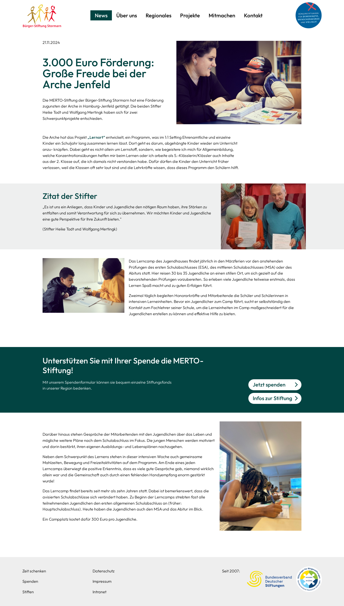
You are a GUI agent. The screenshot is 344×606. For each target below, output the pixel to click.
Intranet (99, 591)
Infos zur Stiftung (272, 398)
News (101, 15)
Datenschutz (104, 571)
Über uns (126, 15)
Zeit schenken (34, 571)
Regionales (158, 15)
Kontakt (253, 15)
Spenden (30, 581)
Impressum (102, 581)
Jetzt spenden (269, 384)
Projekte (190, 15)
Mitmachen (222, 15)
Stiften (28, 591)
